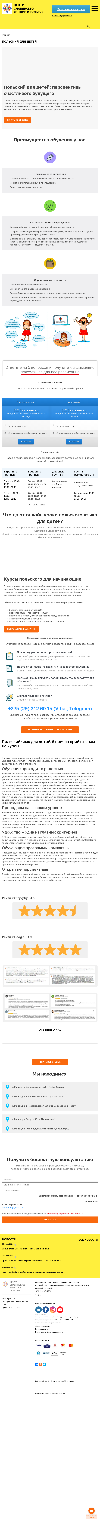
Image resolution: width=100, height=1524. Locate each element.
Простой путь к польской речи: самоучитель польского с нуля (31, 1261)
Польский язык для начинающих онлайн (52, 1286)
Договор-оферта (42, 1326)
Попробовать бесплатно (21, 629)
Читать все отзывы (50, 1062)
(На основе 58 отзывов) (64, 1381)
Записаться (26, 441)
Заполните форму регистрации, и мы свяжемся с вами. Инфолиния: (68, 1199)
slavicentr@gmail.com (62, 16)
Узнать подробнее (17, 120)
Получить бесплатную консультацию (50, 730)
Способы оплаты (42, 1340)
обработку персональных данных (65, 1214)
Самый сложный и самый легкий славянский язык (25, 1249)
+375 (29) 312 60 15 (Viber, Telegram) (50, 709)
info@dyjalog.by (40, 1295)
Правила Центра (42, 1329)
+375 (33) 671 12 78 (43, 1291)
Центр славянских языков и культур (28, 8)
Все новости (88, 1240)
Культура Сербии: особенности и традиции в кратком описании (32, 1272)
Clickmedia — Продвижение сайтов (50, 1394)
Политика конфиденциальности (49, 1332)
